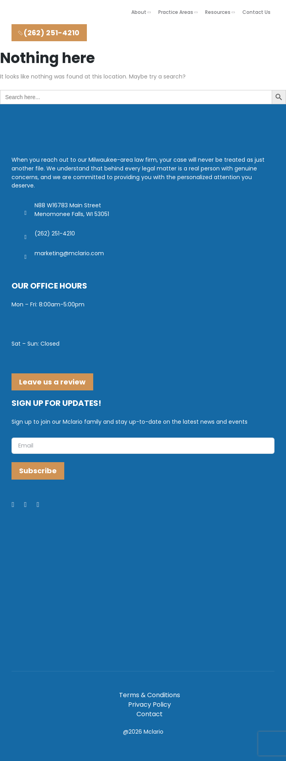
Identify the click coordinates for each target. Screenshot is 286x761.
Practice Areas (175, 12)
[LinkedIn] (30, 505)
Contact (149, 714)
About (138, 12)
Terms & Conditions (149, 695)
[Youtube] (43, 505)
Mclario (153, 732)
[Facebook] (18, 505)
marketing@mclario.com (69, 253)
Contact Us (256, 12)
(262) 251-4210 (48, 33)
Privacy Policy (149, 704)
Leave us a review (52, 382)
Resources (217, 12)
